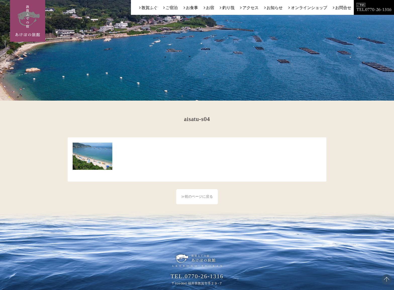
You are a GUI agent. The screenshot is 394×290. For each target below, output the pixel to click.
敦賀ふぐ (149, 8)
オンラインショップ (309, 8)
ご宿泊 (172, 8)
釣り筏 (228, 8)
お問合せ (343, 8)
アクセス (250, 8)
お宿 (210, 8)
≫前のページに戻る (197, 196)
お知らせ (275, 8)
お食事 (192, 8)
